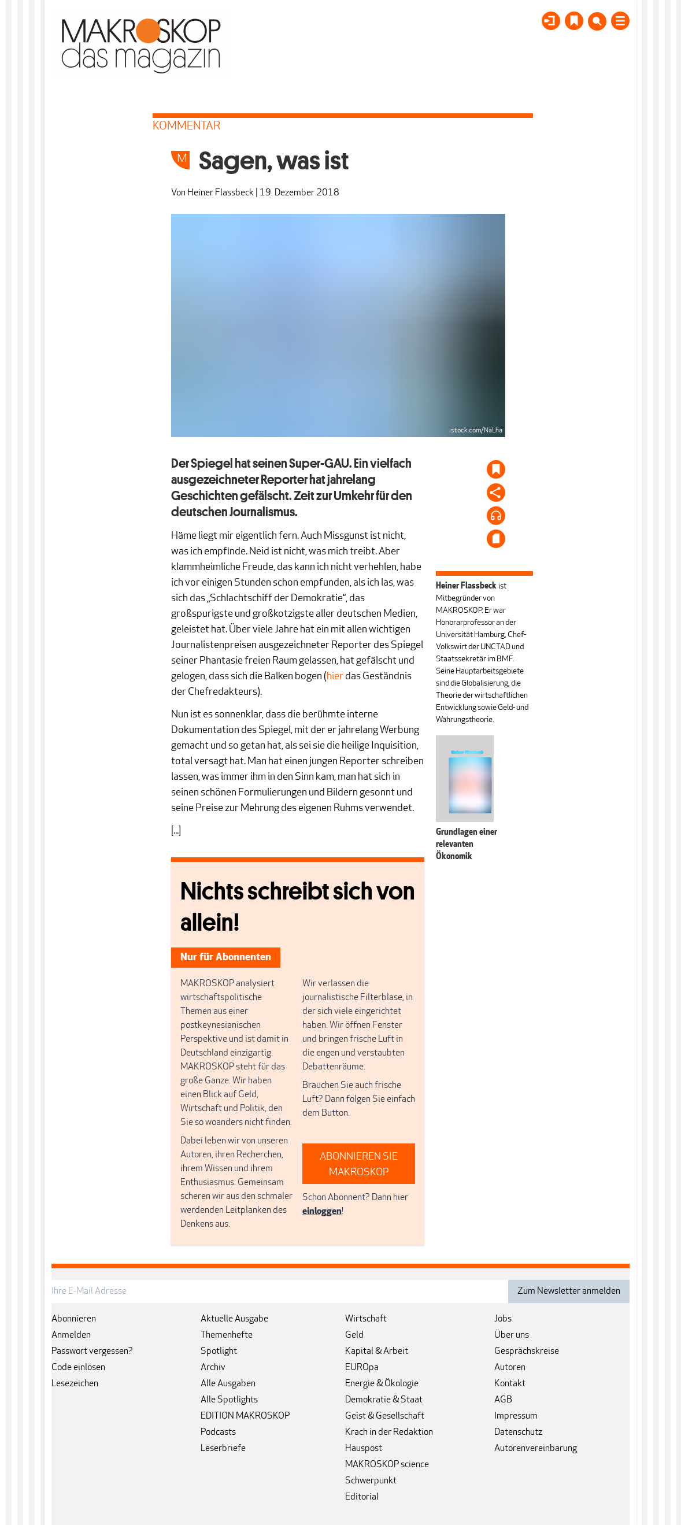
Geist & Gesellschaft (384, 1416)
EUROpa (362, 1367)
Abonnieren (73, 1319)
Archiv (213, 1367)
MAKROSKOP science (387, 1465)
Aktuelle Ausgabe (234, 1319)
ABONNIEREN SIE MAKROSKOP (359, 1165)
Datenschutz (518, 1432)
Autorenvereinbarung (535, 1448)
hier (335, 676)
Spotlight (219, 1351)
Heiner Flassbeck (220, 193)
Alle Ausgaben (228, 1384)
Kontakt (509, 1384)
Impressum (516, 1416)
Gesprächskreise (526, 1351)
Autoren (509, 1367)
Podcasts (218, 1432)
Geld (354, 1335)
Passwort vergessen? (92, 1351)
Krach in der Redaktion (389, 1432)
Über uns (511, 1335)
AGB (503, 1400)
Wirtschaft (366, 1319)
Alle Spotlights (229, 1400)
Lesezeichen (74, 1384)
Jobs (503, 1319)
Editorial (362, 1497)
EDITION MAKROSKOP (245, 1416)
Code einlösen (78, 1367)
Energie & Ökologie (382, 1384)
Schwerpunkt (371, 1481)
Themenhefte (227, 1335)
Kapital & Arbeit (376, 1351)
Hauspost (363, 1448)
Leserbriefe (223, 1448)
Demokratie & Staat (384, 1400)
